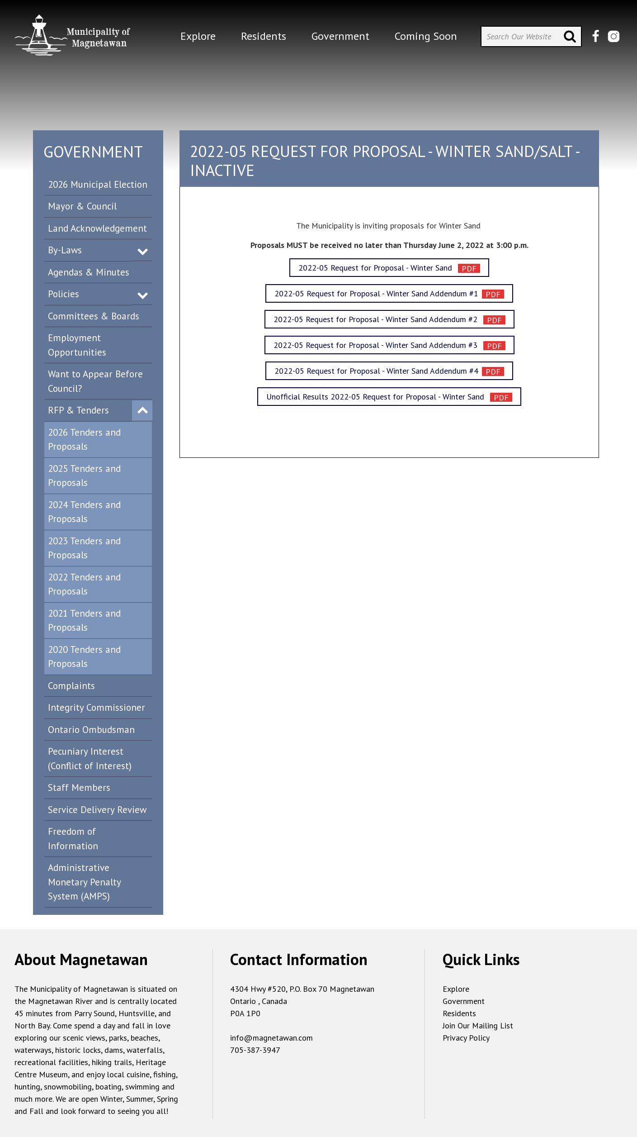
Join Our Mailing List (478, 1025)
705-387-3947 (255, 1050)
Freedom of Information (73, 838)
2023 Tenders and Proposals (84, 548)
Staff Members (79, 787)
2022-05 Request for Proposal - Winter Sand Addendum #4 (376, 371)
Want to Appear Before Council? (95, 381)
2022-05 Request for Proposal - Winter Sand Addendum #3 (377, 345)
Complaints (71, 686)
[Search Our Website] (531, 36)
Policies (63, 294)
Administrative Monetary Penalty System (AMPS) (84, 881)
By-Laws (65, 250)
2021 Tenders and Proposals (84, 620)
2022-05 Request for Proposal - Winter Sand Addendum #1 (376, 293)
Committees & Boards (93, 316)
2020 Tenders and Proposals (84, 656)
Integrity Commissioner (96, 707)
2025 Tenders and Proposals (84, 475)
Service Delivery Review (97, 810)
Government (464, 1001)
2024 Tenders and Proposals (84, 512)
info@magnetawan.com (271, 1037)
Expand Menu (142, 251)
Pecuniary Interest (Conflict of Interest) (90, 758)
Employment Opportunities (77, 345)
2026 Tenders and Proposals (84, 439)
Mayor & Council (82, 206)
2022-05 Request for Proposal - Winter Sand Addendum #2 (377, 319)
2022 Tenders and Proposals (84, 584)
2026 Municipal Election (97, 184)
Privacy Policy (466, 1037)
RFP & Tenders (78, 410)
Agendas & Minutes (88, 272)
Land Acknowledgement (97, 228)
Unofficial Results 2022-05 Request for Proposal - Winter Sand (376, 396)
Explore (456, 989)
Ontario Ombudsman (91, 729)
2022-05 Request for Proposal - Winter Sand (376, 267)
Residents (459, 1013)
